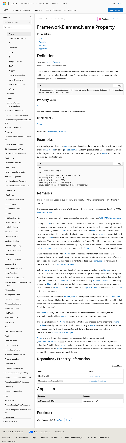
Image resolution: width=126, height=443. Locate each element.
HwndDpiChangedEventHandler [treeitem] (17, 186)
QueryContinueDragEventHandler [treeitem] (18, 377)
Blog (33, 437)
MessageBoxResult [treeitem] (12, 308)
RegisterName (70, 149)
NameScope (49, 149)
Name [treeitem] (11, 34)
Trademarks (103, 437)
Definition (42, 39)
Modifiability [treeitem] (9, 313)
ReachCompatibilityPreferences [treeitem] (17, 382)
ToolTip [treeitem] (11, 66)
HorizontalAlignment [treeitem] (13, 176)
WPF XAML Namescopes (110, 218)
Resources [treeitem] (13, 47)
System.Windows (53, 62)
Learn (40, 19)
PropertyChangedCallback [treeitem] (15, 354)
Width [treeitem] (11, 89)
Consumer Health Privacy (71, 437)
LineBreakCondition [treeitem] (12, 241)
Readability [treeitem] (9, 386)
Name (39, 124)
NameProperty (94, 376)
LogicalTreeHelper (92, 287)
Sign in (120, 3)
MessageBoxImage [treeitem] (12, 299)
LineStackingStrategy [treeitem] (13, 245)
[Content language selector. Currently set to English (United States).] (13, 432)
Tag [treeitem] (10, 57)
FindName (63, 280)
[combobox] (17, 22)
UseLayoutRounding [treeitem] (17, 75)
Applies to (43, 48)
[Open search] (114, 3)
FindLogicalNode (61, 287)
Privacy (54, 437)
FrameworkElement (101, 280)
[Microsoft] (4, 3)
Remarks (42, 45)
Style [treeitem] (11, 52)
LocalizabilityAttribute (56, 131)
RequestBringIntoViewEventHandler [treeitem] (18, 411)
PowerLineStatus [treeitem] (11, 345)
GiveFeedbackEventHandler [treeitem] (15, 153)
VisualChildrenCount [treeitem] (17, 84)
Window (66, 296)
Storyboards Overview (64, 264)
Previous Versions (22, 437)
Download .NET (115, 10)
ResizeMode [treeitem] (9, 417)
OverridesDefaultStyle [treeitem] (17, 38)
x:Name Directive (44, 212)
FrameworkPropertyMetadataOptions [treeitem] (18, 121)
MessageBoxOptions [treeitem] (13, 304)
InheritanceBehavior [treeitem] (12, 208)
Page (73, 296)
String (39, 106)
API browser (58, 19)
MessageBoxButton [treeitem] (12, 294)
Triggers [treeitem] (12, 70)
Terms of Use (91, 437)
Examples (42, 42)
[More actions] (121, 19)
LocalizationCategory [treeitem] (13, 259)
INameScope (114, 296)
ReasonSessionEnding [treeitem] (13, 391)
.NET (47, 19)
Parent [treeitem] (11, 43)
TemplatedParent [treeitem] (15, 61)
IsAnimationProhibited (47, 341)
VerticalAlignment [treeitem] (16, 80)
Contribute (44, 437)
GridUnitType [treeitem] (10, 167)
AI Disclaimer (7, 437)
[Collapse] (30, 17)
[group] (80, 91)
